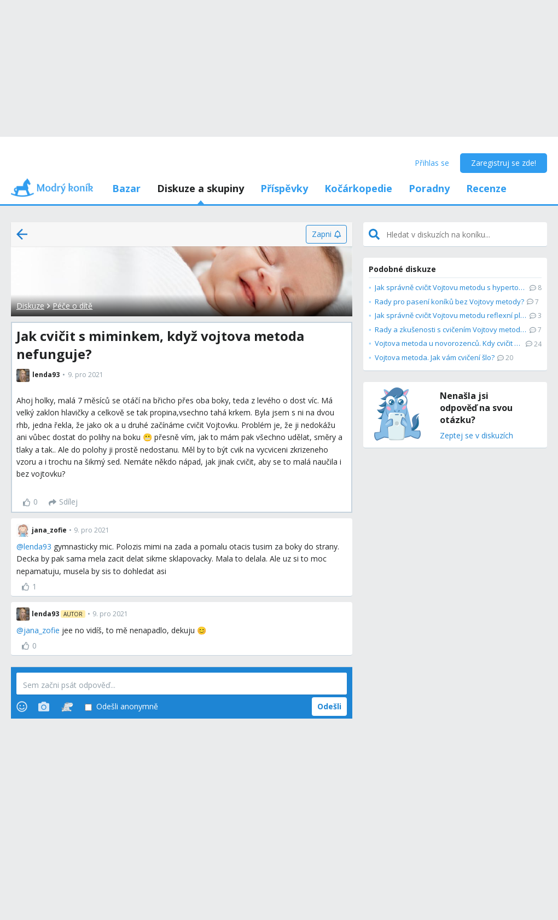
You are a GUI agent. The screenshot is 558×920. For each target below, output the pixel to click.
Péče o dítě (72, 305)
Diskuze (30, 305)
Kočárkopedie (358, 188)
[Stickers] (67, 706)
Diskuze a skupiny (200, 188)
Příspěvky (284, 188)
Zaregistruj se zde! (503, 163)
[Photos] (44, 706)
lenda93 (37, 546)
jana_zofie (42, 630)
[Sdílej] (63, 502)
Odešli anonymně (121, 706)
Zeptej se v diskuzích (476, 436)
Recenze (486, 188)
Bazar (126, 188)
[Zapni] (326, 234)
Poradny (429, 188)
